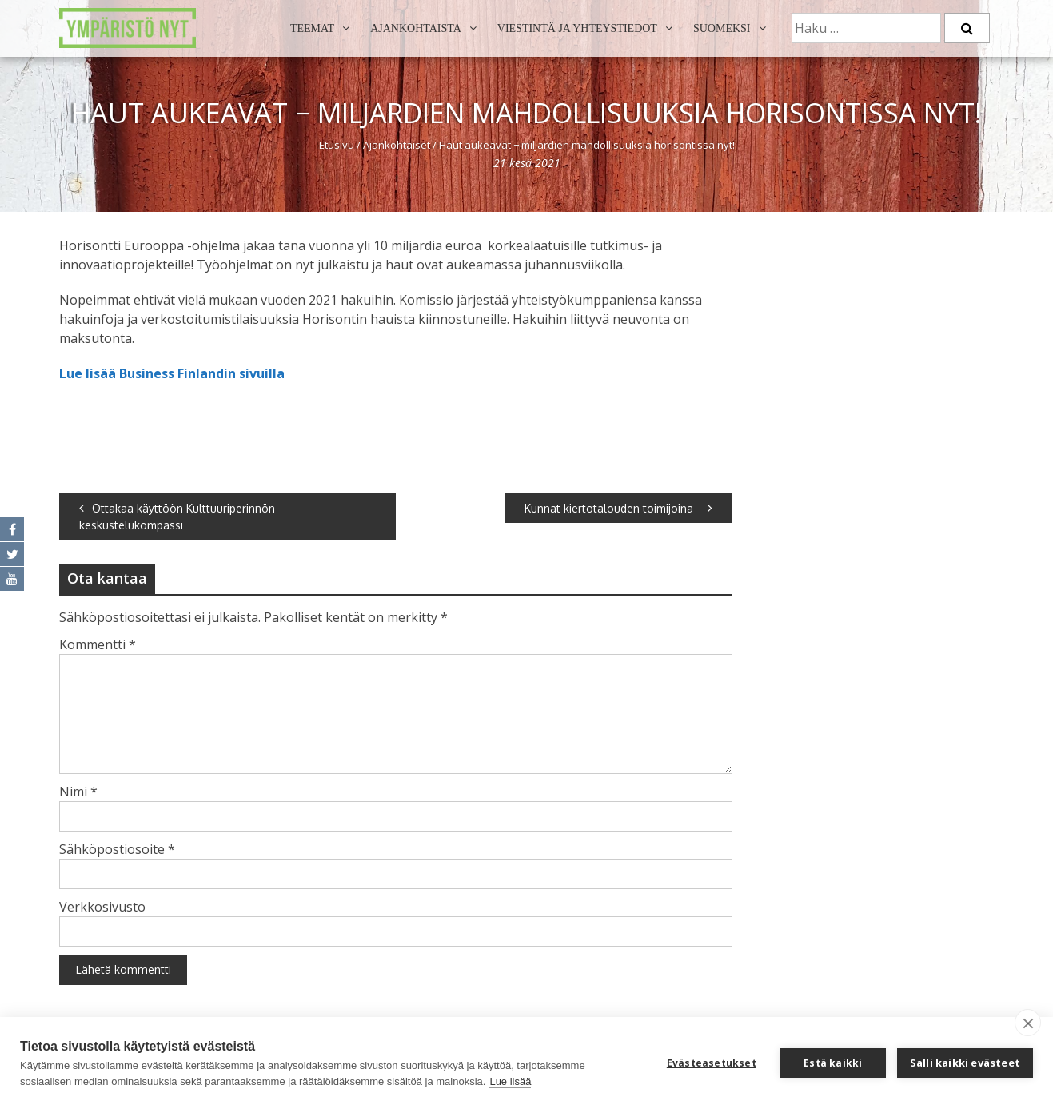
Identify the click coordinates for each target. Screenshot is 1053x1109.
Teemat (312, 28)
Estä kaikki (833, 1063)
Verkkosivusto (102, 907)
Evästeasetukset (711, 1063)
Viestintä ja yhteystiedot (577, 28)
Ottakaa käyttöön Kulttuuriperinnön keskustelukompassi (177, 516)
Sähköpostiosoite (117, 849)
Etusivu (336, 145)
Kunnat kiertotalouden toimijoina (618, 508)
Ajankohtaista (415, 28)
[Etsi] (967, 28)
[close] (1028, 1022)
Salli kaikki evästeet (965, 1062)
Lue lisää (510, 1081)
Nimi (78, 791)
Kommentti (97, 644)
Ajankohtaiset (396, 145)
